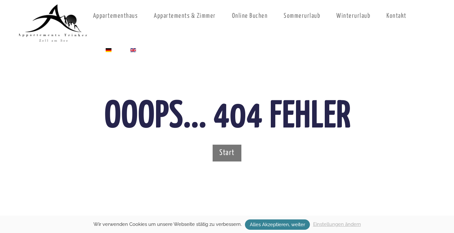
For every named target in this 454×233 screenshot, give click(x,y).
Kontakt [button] (396, 16)
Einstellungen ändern (337, 224)
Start (227, 153)
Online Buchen (250, 16)
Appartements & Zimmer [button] (185, 16)
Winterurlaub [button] (353, 16)
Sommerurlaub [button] (302, 16)
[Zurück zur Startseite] (53, 23)
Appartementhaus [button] (115, 16)
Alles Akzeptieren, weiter (277, 224)
